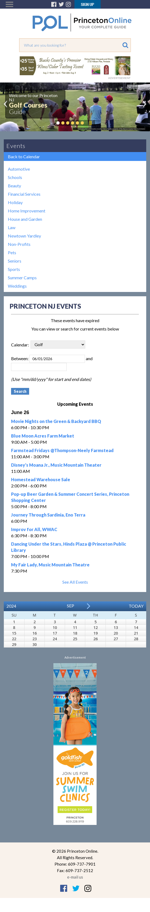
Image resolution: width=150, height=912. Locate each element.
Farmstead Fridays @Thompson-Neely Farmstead (62, 450)
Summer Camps (22, 277)
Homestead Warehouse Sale (40, 479)
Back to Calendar (24, 156)
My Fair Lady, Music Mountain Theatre (50, 564)
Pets (12, 252)
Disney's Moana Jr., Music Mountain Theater (56, 464)
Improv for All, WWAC (34, 529)
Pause (90, 123)
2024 (11, 605)
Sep (70, 605)
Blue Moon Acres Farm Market (42, 435)
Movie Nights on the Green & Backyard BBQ (56, 421)
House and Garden (25, 219)
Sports (14, 269)
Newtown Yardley (24, 235)
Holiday (15, 202)
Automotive (19, 168)
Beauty (14, 185)
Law (11, 227)
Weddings (17, 285)
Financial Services (24, 194)
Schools (15, 177)
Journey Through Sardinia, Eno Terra (48, 514)
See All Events (75, 581)
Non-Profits (19, 244)
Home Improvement (26, 210)
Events (15, 145)
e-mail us (75, 877)
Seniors (14, 260)
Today (136, 605)
